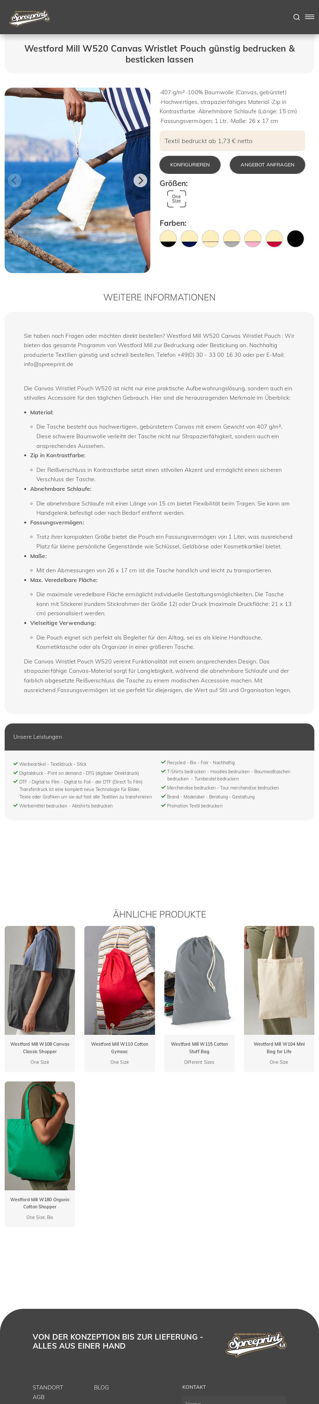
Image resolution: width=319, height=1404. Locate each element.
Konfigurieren (190, 164)
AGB (39, 1397)
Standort (48, 1387)
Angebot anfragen (267, 164)
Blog (101, 1387)
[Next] (140, 180)
